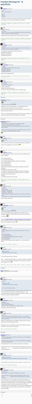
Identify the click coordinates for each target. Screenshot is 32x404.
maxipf (4, 138)
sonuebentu (5, 300)
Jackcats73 (3, 100)
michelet (5, 8)
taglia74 (4, 279)
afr (3, 29)
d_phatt (4, 227)
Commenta (3, 97)
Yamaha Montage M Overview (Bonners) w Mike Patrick (17, 219)
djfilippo (5, 44)
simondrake (5, 64)
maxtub (4, 249)
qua (2, 271)
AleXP (4, 186)
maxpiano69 (5, 205)
